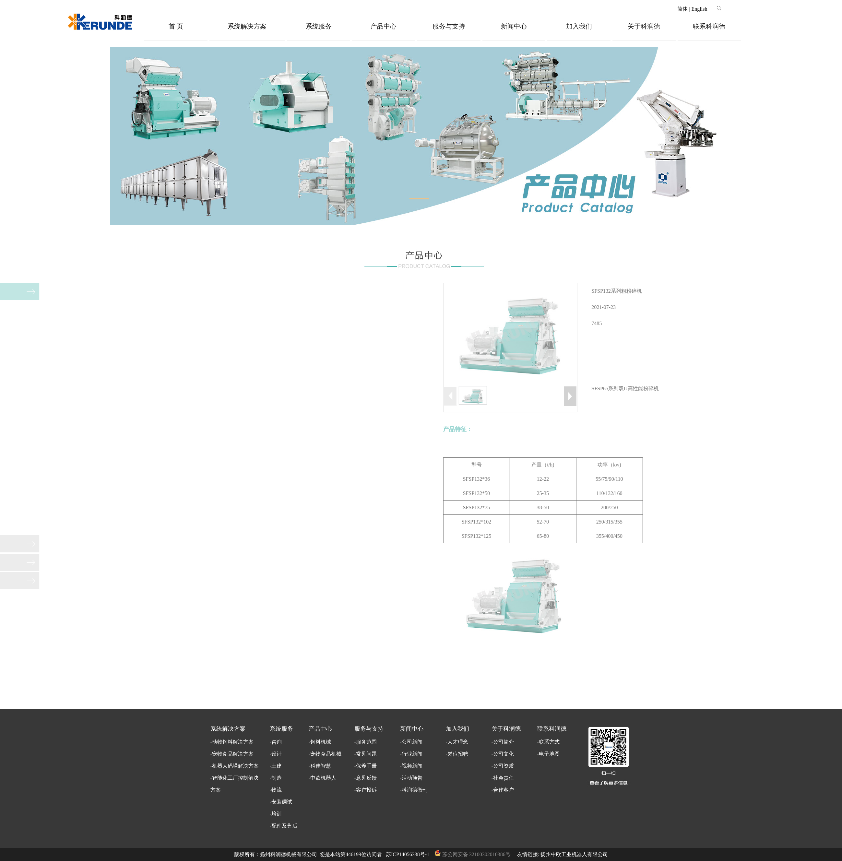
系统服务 (319, 26)
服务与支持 (449, 26)
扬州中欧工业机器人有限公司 (574, 854)
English (699, 9)
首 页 (176, 26)
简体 (682, 9)
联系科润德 (709, 26)
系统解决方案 (247, 26)
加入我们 (579, 26)
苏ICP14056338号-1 (407, 854)
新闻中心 (514, 26)
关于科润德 (644, 26)
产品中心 (384, 26)
